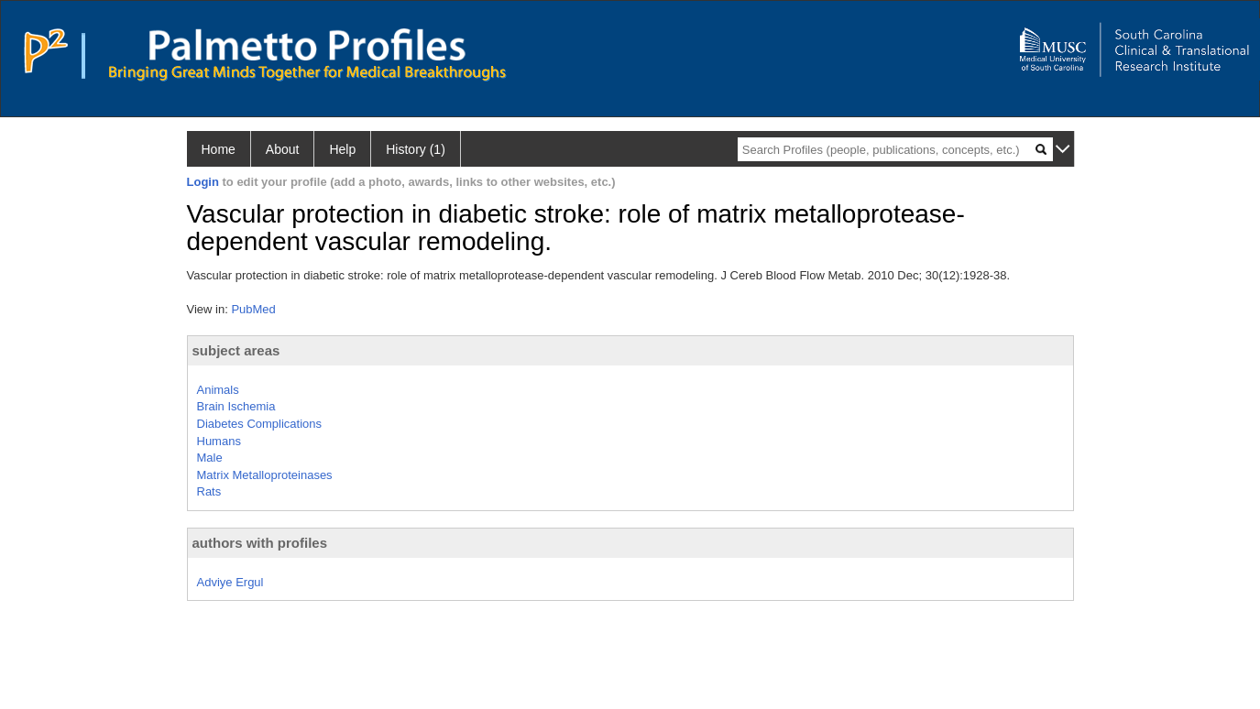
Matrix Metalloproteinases (265, 475)
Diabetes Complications (260, 424)
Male (210, 457)
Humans (219, 441)
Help (342, 149)
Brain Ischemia (236, 406)
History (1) (415, 149)
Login (203, 182)
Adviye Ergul (230, 582)
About (283, 149)
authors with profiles (260, 543)
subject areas (236, 350)
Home (219, 149)
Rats (209, 491)
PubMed (253, 309)
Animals (218, 390)
